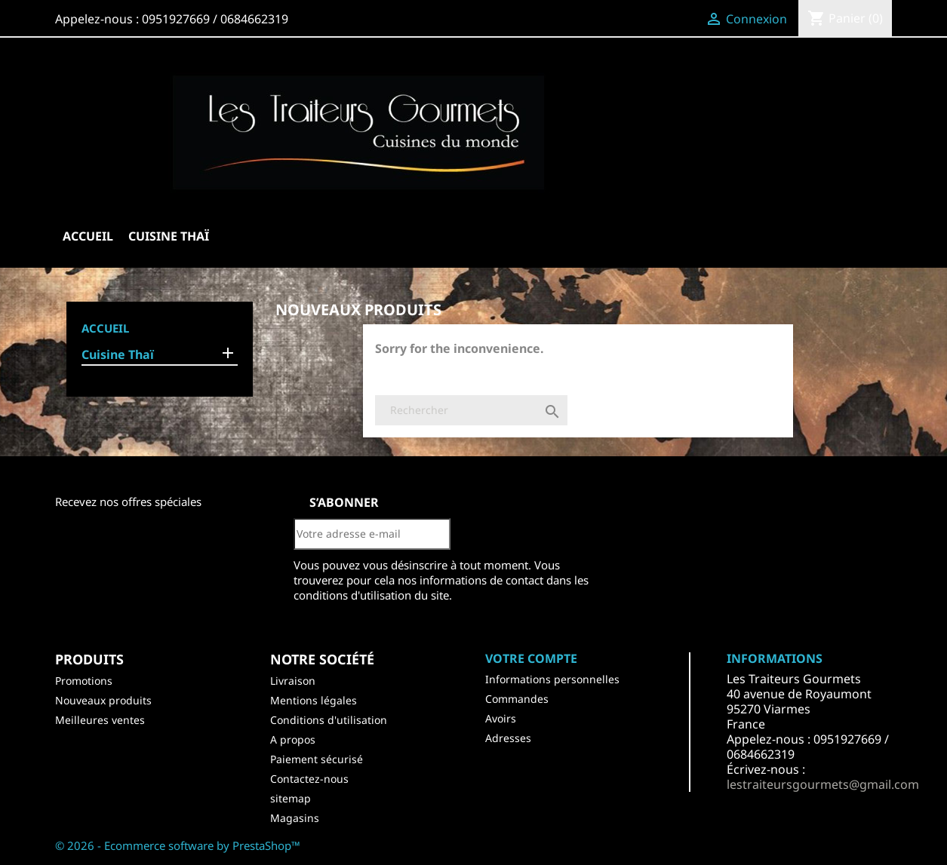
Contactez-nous (309, 778)
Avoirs (500, 718)
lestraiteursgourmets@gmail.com (823, 784)
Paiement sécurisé (316, 759)
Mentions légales (313, 700)
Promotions (83, 680)
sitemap (290, 798)
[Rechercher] (471, 410)
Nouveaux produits (103, 700)
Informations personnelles (552, 679)
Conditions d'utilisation (328, 720)
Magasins (294, 818)
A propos (292, 739)
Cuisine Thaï (168, 236)
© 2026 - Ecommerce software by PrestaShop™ (177, 845)
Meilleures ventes (100, 720)
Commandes (517, 699)
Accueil (88, 236)
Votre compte (531, 658)
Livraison (292, 680)
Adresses (508, 738)
